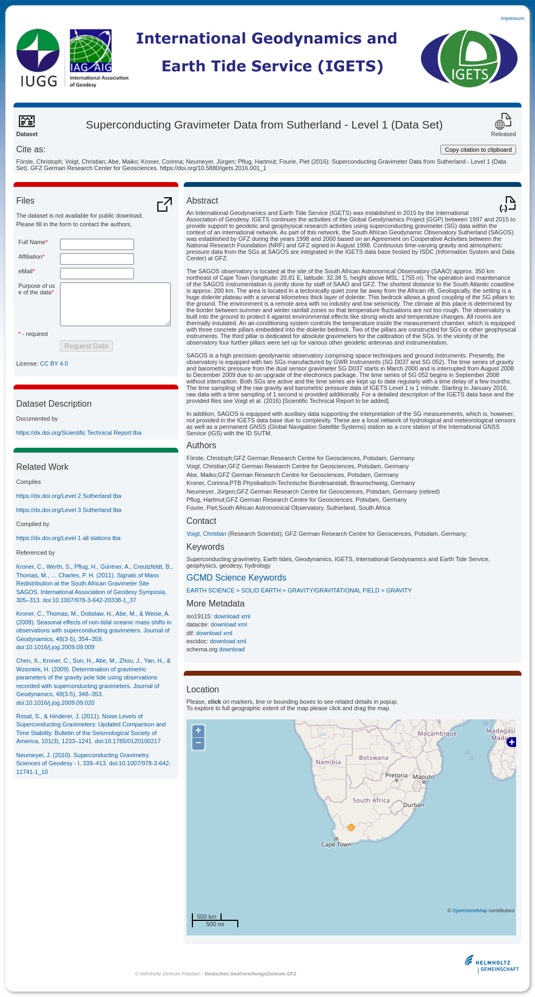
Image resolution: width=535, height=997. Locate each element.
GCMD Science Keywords (236, 577)
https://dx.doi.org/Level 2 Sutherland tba (68, 513)
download (232, 649)
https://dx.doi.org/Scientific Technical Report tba (79, 450)
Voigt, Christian (206, 533)
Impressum (512, 18)
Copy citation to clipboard (478, 149)
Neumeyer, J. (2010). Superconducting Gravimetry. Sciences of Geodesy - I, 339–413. (93, 781)
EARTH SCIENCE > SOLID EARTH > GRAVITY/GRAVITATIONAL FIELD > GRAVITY (299, 590)
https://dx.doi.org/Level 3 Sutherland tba (68, 527)
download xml (232, 616)
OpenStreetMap (469, 910)
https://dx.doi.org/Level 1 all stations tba (68, 556)
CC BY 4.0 (54, 381)
